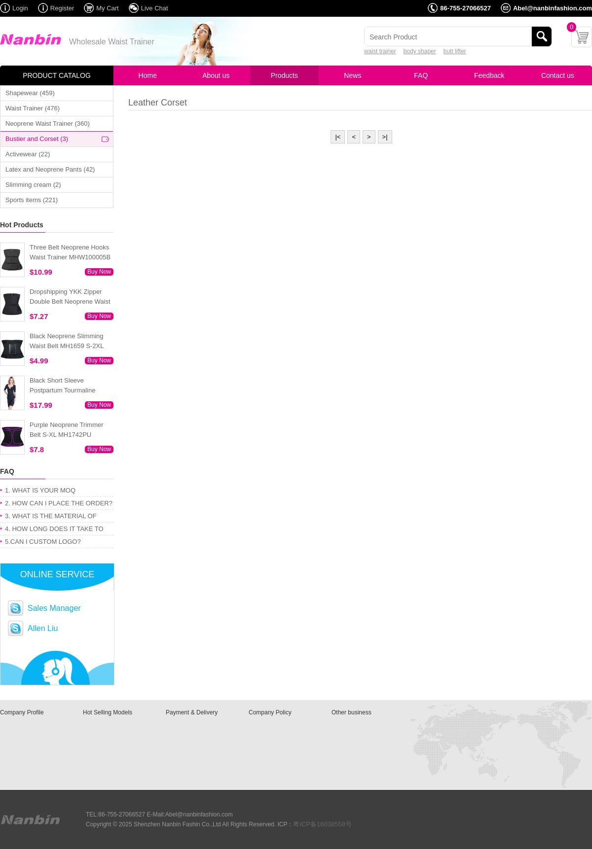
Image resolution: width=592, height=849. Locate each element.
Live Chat (154, 8)
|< (337, 137)
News (352, 75)
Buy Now (99, 271)
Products (284, 75)
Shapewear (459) (30, 93)
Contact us (557, 75)
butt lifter (455, 51)
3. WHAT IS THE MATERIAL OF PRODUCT (51, 517)
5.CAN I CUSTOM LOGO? (43, 541)
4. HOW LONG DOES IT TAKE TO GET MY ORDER (54, 530)
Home (148, 75)
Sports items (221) (31, 200)
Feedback (489, 75)
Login (20, 8)
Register (62, 8)
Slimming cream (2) (33, 184)
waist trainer (380, 51)
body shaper (420, 51)
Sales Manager (54, 608)
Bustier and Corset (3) (36, 138)
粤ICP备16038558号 (322, 824)
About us (215, 75)
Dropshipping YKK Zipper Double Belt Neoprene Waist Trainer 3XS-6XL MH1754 (70, 301)
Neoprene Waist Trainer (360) (47, 123)
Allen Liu (43, 628)
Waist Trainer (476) (32, 108)
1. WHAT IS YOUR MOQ (40, 490)
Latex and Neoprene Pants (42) (50, 169)
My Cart (107, 8)
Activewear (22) (27, 154)
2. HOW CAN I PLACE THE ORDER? (58, 503)
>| (385, 137)
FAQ (421, 75)
